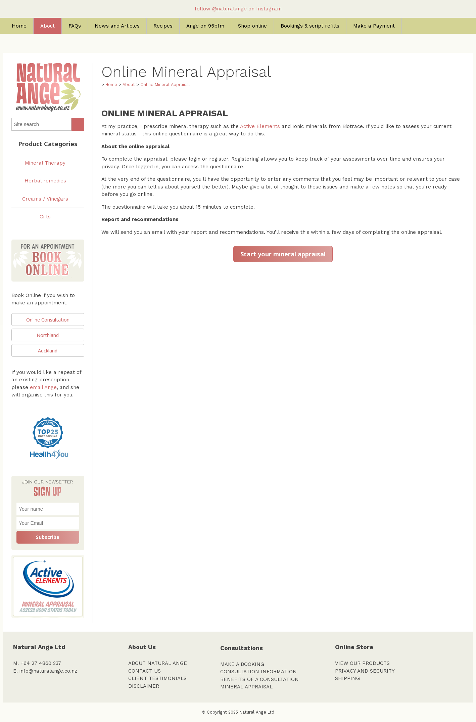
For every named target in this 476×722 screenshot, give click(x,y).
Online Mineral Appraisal (165, 84)
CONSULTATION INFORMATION (258, 672)
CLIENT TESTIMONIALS (157, 678)
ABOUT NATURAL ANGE (157, 663)
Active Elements (260, 126)
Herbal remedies (45, 181)
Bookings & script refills (310, 26)
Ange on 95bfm (205, 26)
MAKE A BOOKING (242, 664)
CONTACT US (144, 671)
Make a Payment (374, 26)
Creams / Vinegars (45, 199)
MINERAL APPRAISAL (246, 687)
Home (19, 26)
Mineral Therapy (45, 163)
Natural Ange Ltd (256, 712)
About (47, 26)
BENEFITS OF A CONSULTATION (259, 679)
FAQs (74, 26)
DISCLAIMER (143, 686)
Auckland (47, 350)
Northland (48, 335)
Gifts (45, 217)
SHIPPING (347, 678)
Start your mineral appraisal (283, 254)
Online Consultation (47, 319)
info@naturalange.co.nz (48, 671)
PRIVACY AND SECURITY (365, 671)
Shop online (252, 26)
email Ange (43, 387)
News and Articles (117, 26)
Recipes (163, 26)
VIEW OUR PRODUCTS (362, 663)
